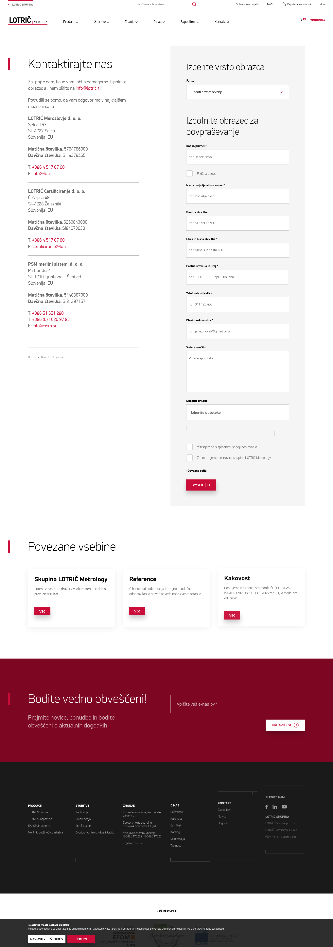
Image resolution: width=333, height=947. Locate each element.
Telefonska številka (199, 293)
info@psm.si (44, 325)
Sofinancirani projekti (247, 4)
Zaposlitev (188, 22)
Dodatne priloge (196, 401)
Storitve (100, 22)
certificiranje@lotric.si (53, 246)
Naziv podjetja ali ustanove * (205, 185)
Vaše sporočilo (195, 347)
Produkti (69, 22)
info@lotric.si (88, 88)
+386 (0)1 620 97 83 (51, 319)
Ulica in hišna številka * (202, 239)
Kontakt (220, 22)
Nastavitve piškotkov (46, 939)
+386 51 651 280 (48, 313)
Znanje (129, 22)
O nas (157, 22)
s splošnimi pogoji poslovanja (236, 447)
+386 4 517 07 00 (48, 167)
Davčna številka (196, 212)
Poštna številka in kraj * (202, 266)
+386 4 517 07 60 (48, 240)
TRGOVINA (317, 20)
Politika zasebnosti (213, 928)
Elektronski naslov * (199, 320)
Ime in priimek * (197, 146)
